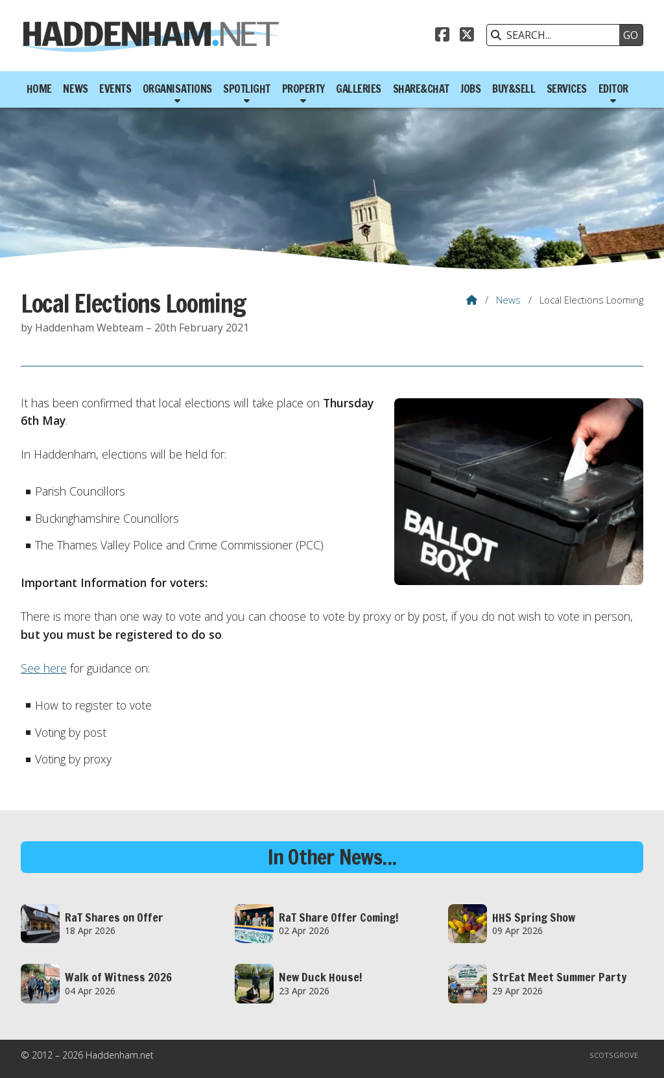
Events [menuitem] (115, 89)
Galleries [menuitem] (358, 89)
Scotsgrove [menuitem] (613, 1055)
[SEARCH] (556, 35)
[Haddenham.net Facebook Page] (442, 36)
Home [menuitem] (39, 89)
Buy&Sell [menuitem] (513, 89)
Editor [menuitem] (613, 89)
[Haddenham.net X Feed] (467, 36)
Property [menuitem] (303, 89)
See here (44, 668)
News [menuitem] (75, 89)
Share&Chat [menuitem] (421, 89)
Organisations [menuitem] (177, 89)
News (508, 299)
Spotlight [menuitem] (246, 89)
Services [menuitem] (567, 89)
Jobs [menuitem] (470, 89)
